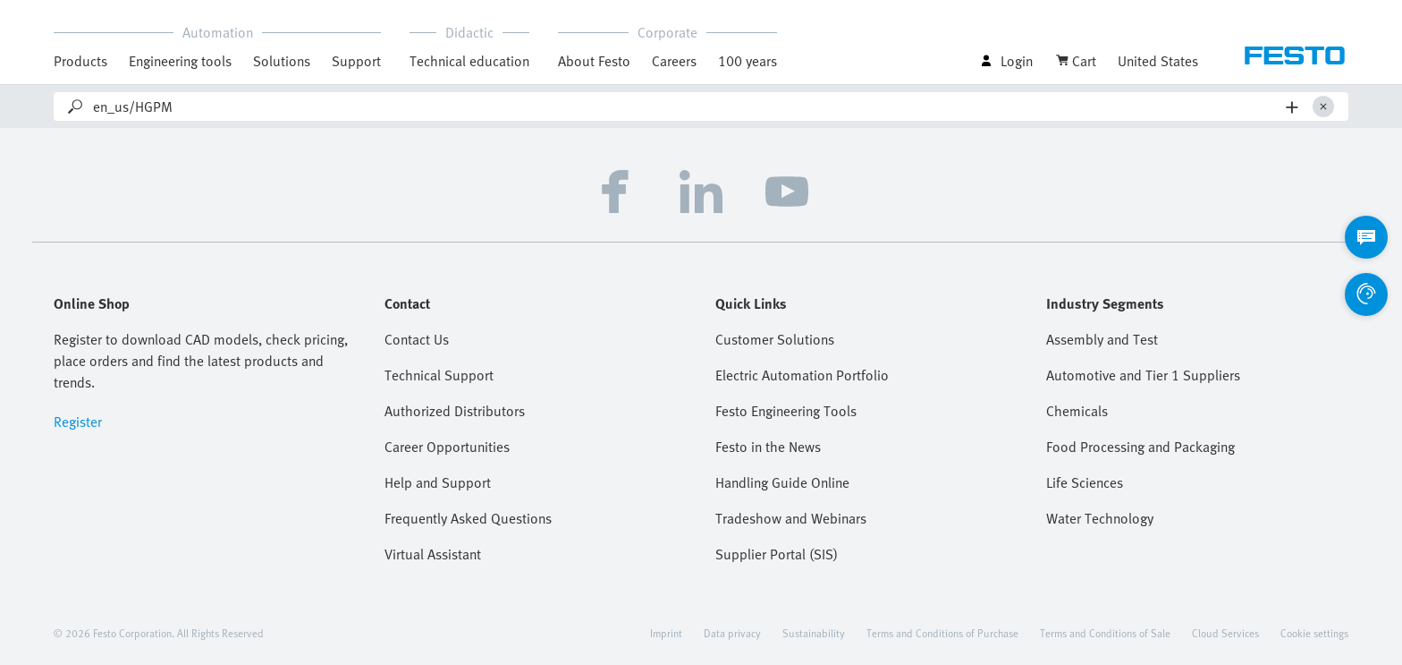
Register (78, 421)
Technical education (469, 61)
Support (356, 61)
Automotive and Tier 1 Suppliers (1143, 375)
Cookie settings (1314, 633)
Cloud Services (1225, 633)
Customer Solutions (774, 339)
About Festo (594, 61)
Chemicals (1077, 411)
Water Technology (1099, 518)
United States (1158, 61)
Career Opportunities (447, 446)
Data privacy (732, 633)
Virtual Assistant (432, 554)
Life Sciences (1084, 482)
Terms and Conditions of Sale (1105, 633)
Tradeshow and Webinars (790, 518)
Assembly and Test (1102, 339)
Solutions (281, 61)
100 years (747, 61)
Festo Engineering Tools (786, 411)
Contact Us (416, 339)
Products (80, 61)
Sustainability (813, 633)
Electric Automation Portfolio (802, 375)
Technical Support (439, 375)
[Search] (686, 106)
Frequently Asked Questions (468, 518)
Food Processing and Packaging (1140, 446)
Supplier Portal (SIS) (776, 554)
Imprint (666, 633)
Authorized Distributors (454, 411)
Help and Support (437, 482)
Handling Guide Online (782, 482)
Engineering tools (180, 61)
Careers (674, 61)
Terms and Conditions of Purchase (942, 633)
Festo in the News (768, 446)
